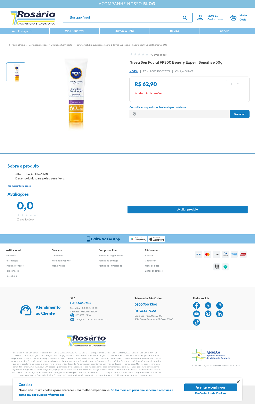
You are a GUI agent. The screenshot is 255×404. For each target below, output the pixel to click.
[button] (16, 72)
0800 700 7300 (146, 304)
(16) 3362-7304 (80, 303)
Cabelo (224, 31)
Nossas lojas (11, 260)
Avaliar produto (187, 209)
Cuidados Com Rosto (62, 44)
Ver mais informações (19, 185)
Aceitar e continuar (210, 387)
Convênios (57, 255)
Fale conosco (12, 270)
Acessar (149, 255)
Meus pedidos (152, 265)
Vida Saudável (74, 31)
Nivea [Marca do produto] (133, 71)
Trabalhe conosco (14, 265)
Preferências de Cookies (210, 393)
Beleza (174, 31)
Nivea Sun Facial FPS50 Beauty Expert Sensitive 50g (140, 44)
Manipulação (58, 265)
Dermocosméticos (38, 44)
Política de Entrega (108, 260)
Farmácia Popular (61, 260)
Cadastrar (150, 260)
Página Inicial (18, 44)
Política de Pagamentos (110, 255)
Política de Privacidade (110, 265)
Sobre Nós (10, 255)
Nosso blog (11, 275)
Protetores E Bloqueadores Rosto (93, 44)
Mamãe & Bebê (124, 31)
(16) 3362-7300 (145, 311)
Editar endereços (154, 270)
